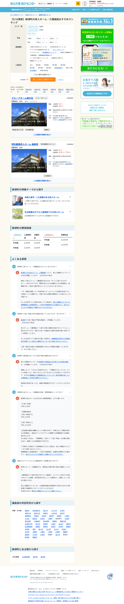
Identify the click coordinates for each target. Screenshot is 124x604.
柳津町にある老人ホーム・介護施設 (33, 273)
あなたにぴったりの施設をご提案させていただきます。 (45, 455)
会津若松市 (36, 511)
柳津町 (23, 320)
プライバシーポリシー (52, 571)
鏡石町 (35, 519)
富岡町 (27, 535)
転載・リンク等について (68, 571)
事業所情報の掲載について (37, 574)
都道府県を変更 (33, 27)
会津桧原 (61, 120)
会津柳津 (67, 164)
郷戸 (66, 118)
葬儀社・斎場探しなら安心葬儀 (67, 601)
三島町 (53, 524)
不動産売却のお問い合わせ (70, 574)
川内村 (35, 535)
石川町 (48, 529)
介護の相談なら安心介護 (36, 592)
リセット (61, 79)
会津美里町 (29, 527)
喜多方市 (37, 513)
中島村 (53, 527)
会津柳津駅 (26, 557)
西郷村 (38, 527)
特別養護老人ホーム (48, 52)
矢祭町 (27, 529)
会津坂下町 (29, 524)
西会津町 (46, 521)
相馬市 (45, 513)
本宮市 (44, 516)
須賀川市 (28, 513)
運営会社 (32, 571)
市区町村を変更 (33, 30)
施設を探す (76, 9)
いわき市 (54, 511)
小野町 (50, 532)
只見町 (67, 519)
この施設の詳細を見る (42, 134)
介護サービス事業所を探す (91, 9)
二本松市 (54, 513)
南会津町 (28, 521)
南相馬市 (28, 516)
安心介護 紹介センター (17, 15)
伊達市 (36, 516)
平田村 (64, 529)
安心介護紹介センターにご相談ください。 (47, 491)
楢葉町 (65, 532)
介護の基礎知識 (107, 9)
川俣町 (67, 516)
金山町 (61, 524)
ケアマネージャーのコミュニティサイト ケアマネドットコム (49, 595)
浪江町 (57, 535)
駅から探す (31, 33)
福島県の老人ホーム (31, 15)
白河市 (62, 511)
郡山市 (45, 511)
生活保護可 (33, 70)
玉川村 (56, 529)
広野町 (57, 532)
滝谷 (54, 118)
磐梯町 (54, 521)
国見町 (59, 516)
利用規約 (40, 571)
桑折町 (51, 516)
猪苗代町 (63, 521)
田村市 (62, 513)
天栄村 (42, 519)
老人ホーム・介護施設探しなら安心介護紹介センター (64, 592)
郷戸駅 (35, 557)
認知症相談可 (58, 68)
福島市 (27, 511)
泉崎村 (45, 527)
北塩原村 (37, 521)
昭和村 (68, 524)
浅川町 (27, 532)
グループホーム (57, 49)
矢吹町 (61, 527)
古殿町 (35, 532)
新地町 (27, 537)
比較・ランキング (83, 571)
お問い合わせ (95, 571)
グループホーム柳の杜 (22, 98)
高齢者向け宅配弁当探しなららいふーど (41, 601)
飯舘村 (35, 537)
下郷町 (50, 519)
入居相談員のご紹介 (54, 574)
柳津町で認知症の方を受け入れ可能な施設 (53, 362)
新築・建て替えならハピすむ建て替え (67, 598)
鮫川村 (41, 529)
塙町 (34, 529)
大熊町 (42, 535)
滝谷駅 (43, 557)
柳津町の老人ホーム (45, 15)
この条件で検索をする (43, 79)
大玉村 (27, 519)
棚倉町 (68, 527)
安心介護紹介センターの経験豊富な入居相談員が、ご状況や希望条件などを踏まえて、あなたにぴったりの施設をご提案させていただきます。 (45, 305)
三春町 (42, 532)
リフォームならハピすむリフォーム (40, 598)
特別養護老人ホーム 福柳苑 (24, 144)
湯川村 (38, 524)
